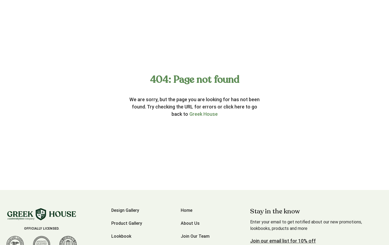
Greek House (203, 114)
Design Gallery (125, 210)
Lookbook (121, 236)
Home (186, 210)
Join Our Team (195, 236)
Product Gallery (126, 223)
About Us (190, 223)
